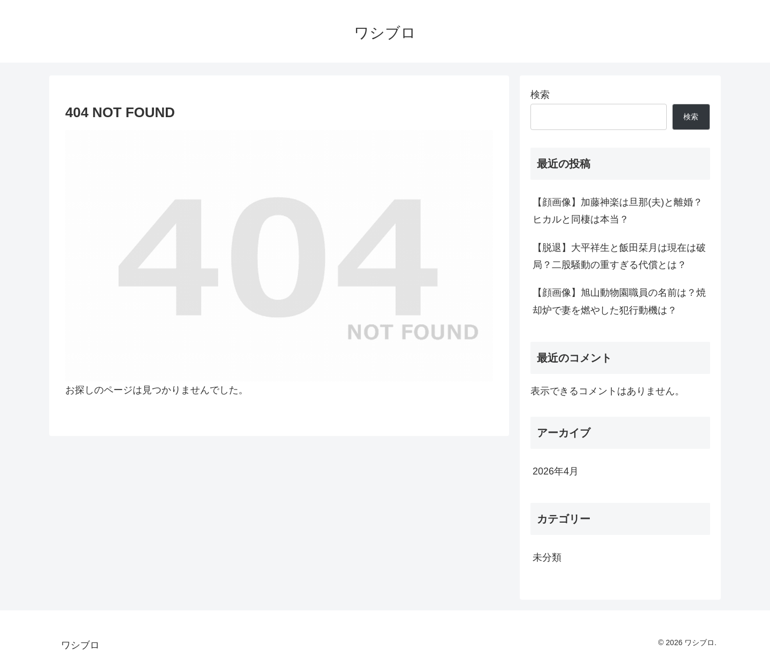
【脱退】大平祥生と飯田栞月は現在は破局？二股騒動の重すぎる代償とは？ (619, 256)
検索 (540, 94)
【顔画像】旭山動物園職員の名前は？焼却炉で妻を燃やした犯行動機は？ (619, 301)
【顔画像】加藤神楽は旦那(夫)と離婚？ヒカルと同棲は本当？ (618, 211)
